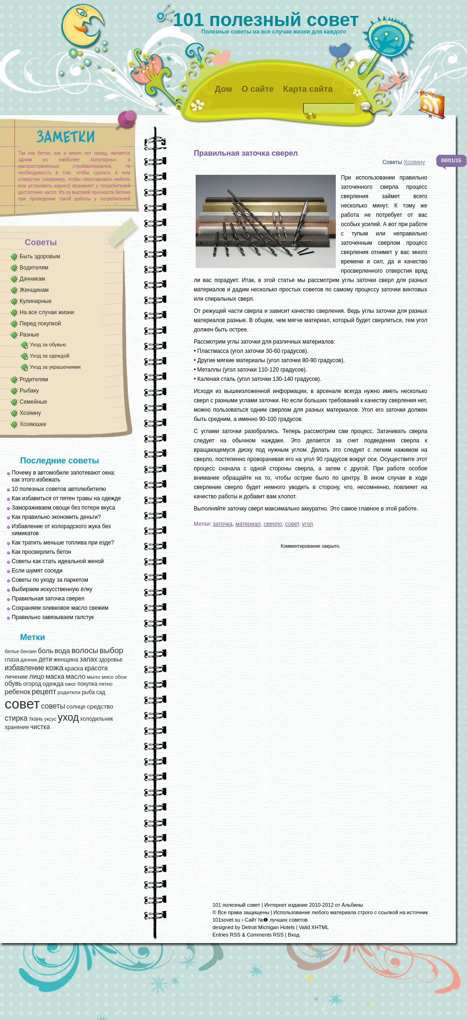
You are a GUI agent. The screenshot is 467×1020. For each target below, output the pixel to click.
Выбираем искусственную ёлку (52, 589)
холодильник (96, 719)
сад (100, 692)
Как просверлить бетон (41, 552)
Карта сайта (308, 89)
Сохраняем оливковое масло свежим (60, 608)
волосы (85, 650)
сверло (273, 524)
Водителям (34, 267)
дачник (29, 659)
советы (53, 706)
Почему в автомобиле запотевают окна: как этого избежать (63, 476)
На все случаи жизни (47, 312)
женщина (65, 659)
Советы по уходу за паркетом (50, 580)
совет (22, 703)
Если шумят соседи (37, 570)
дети (45, 659)
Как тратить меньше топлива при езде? (63, 542)
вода (62, 651)
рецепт (44, 691)
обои (121, 677)
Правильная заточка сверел (48, 598)
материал (248, 524)
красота (96, 668)
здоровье (110, 659)
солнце (75, 706)
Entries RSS (226, 934)
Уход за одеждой (49, 355)
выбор (111, 650)
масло (75, 676)
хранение (17, 727)
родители (68, 692)
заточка (223, 524)
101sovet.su (226, 920)
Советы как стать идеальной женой (58, 561)
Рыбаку (29, 390)
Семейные (33, 402)
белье (12, 651)
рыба (88, 692)
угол (307, 524)
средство (100, 706)
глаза (12, 659)
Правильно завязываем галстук (53, 617)
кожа (54, 667)
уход (67, 717)
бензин (29, 651)
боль (45, 651)
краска (74, 668)
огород (32, 684)
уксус (50, 719)
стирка (16, 718)
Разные (29, 334)
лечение (16, 676)
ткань (36, 719)
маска (55, 676)
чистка (40, 727)
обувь (13, 683)
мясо (107, 677)
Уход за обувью (48, 344)
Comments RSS (265, 934)
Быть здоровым (40, 256)
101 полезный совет (266, 19)
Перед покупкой (40, 323)
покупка (88, 684)
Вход (293, 934)
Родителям (34, 379)
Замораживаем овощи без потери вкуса (63, 507)
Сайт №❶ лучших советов (276, 920)
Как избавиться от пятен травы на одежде (66, 498)
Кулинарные (35, 301)
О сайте (257, 89)
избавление (24, 668)
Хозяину (30, 413)
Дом (223, 89)
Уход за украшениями (55, 367)
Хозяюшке (33, 424)
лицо (36, 676)
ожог (70, 684)
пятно (106, 684)
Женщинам (34, 290)
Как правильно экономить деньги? (56, 517)
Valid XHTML (314, 927)
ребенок (17, 692)
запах (88, 659)
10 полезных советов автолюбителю (59, 489)
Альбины (352, 905)
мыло (93, 677)
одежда (53, 683)
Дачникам (32, 279)
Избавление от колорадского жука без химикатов (61, 530)
